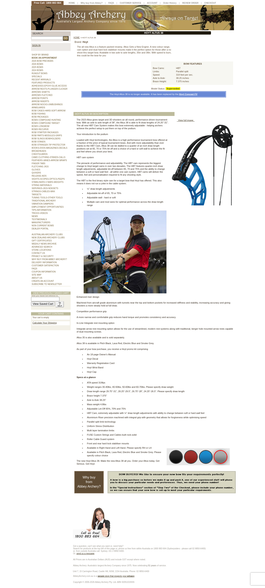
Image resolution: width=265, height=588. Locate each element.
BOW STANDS (38, 142)
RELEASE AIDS (39, 176)
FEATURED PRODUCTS (43, 83)
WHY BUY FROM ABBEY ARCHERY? (49, 259)
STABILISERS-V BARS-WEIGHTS (48, 182)
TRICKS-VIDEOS (40, 213)
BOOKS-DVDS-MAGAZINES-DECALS (49, 148)
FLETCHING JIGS (40, 166)
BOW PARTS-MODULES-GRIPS (47, 135)
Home (76, 37)
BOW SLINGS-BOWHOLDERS (46, 138)
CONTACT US (38, 253)
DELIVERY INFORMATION (44, 262)
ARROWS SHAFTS (41, 92)
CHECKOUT (210, 3)
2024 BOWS (37, 70)
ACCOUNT (152, 3)
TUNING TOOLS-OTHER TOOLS (47, 197)
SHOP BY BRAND (40, 55)
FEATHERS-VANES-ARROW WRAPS (49, 160)
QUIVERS (36, 173)
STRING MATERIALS (42, 185)
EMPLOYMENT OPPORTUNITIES (48, 207)
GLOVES (36, 170)
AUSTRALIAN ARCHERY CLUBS (47, 234)
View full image (186, 120)
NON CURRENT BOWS (43, 225)
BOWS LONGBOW (40, 126)
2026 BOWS (37, 64)
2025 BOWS (37, 67)
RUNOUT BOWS (39, 73)
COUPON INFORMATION (44, 272)
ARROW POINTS (40, 98)
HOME (72, 3)
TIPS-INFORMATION (41, 210)
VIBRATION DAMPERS (42, 204)
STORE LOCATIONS (41, 250)
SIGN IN (36, 45)
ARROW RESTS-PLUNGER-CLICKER (49, 89)
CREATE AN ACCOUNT (43, 281)
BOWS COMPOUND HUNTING (46, 120)
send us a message (85, 553)
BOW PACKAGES (40, 117)
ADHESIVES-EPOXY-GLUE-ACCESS (49, 86)
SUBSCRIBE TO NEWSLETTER (47, 284)
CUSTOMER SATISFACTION (45, 265)
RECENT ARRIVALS (41, 79)
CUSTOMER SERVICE (130, 3)
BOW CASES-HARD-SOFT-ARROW (48, 111)
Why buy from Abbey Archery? (89, 482)
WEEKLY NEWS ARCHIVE (44, 244)
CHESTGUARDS (40, 154)
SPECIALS (37, 76)
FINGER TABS (38, 163)
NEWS (35, 216)
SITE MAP (36, 275)
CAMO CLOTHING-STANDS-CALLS (48, 157)
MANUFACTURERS (41, 222)
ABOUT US (37, 278)
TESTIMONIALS (39, 219)
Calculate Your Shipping (45, 323)
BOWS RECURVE (40, 129)
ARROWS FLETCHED (42, 95)
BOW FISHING (39, 114)
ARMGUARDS (38, 107)
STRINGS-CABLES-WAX (43, 191)
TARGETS (36, 194)
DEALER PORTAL (40, 229)
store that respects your (116, 576)
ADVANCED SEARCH (42, 247)
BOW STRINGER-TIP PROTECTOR (48, 145)
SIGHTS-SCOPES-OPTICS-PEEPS (48, 179)
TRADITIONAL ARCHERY (44, 201)
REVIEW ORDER (190, 3)
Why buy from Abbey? (92, 3)
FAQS (34, 268)
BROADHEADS (39, 151)
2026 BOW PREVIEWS (42, 61)
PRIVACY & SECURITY (43, 256)
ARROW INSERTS (40, 101)
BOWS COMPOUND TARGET (46, 123)
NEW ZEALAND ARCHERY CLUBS (48, 237)
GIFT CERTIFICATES (42, 241)
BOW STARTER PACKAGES (45, 132)
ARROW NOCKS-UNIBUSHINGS (47, 104)
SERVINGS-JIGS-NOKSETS (45, 188)
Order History (169, 3)
